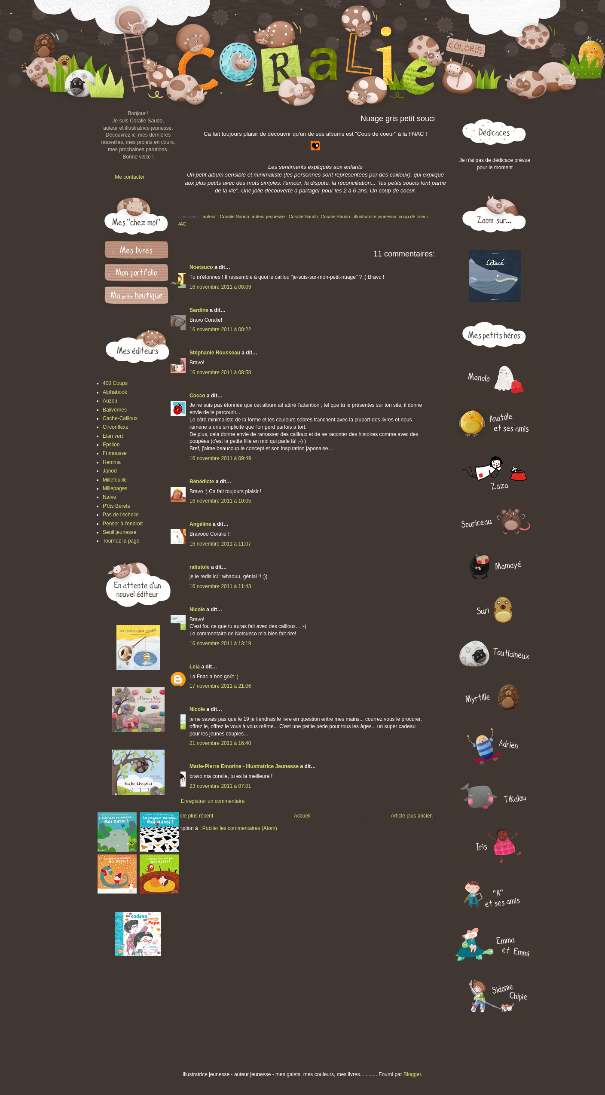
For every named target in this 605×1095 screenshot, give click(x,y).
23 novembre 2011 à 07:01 (220, 786)
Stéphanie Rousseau (214, 353)
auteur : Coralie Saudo (226, 216)
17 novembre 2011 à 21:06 (220, 686)
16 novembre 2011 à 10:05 (220, 501)
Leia (194, 667)
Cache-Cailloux (120, 418)
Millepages (115, 488)
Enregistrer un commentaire (212, 801)
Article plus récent (192, 816)
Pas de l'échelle (121, 515)
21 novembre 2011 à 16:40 (220, 743)
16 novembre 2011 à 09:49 (220, 458)
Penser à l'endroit (123, 524)
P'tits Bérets (116, 506)
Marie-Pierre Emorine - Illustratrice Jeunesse (244, 766)
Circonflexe (115, 427)
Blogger (412, 1074)
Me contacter (129, 177)
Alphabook (115, 392)
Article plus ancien (412, 816)
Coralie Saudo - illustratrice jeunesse (358, 216)
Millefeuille (115, 480)
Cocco (197, 396)
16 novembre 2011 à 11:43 (220, 586)
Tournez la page (121, 541)
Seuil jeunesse (119, 532)
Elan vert (113, 436)
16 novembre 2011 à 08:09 (220, 287)
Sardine (198, 310)
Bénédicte (201, 482)
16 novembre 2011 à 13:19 (220, 644)
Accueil (302, 816)
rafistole (199, 567)
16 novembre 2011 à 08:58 (220, 372)
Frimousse (115, 453)
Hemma (112, 462)
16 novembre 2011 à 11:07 (220, 544)
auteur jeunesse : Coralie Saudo (285, 216)
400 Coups (115, 383)
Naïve (109, 497)
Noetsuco (201, 267)
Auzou (110, 401)
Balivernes (115, 410)
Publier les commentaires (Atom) (239, 828)
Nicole (197, 610)
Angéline (200, 524)
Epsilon (111, 445)
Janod (110, 471)
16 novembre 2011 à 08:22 (220, 329)
